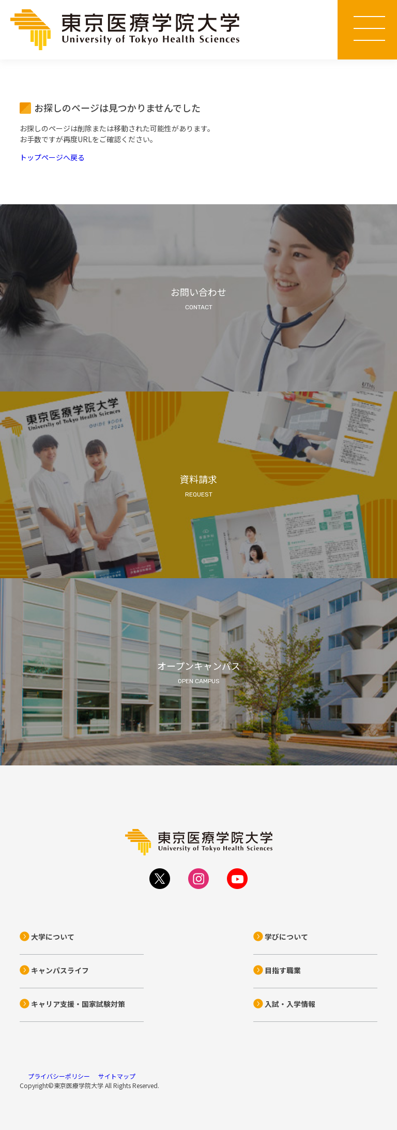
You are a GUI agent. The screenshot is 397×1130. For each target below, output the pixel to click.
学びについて (286, 936)
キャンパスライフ (60, 970)
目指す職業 (283, 970)
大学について (52, 936)
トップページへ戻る (52, 157)
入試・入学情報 (290, 1004)
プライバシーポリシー (59, 1076)
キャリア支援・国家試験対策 (78, 1004)
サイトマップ (116, 1076)
